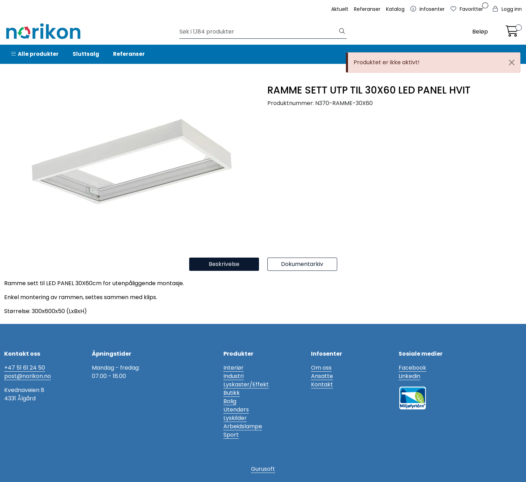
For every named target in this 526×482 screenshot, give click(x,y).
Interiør (233, 368)
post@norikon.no (27, 376)
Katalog (395, 9)
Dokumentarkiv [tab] (302, 264)
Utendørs (236, 410)
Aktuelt (339, 9)
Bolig (229, 401)
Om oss (321, 368)
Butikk (231, 393)
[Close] (511, 62)
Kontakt (322, 384)
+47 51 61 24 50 (24, 368)
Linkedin (409, 376)
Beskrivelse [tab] (224, 264)
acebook (414, 368)
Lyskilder (235, 418)
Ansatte (322, 376)
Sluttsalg (86, 54)
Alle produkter (35, 54)
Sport (231, 435)
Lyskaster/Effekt (246, 384)
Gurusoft (263, 469)
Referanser (367, 9)
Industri (233, 376)
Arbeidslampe (242, 426)
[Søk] (258, 32)
